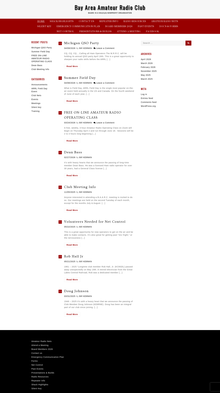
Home (41, 21)
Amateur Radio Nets (164, 21)
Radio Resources (134, 21)
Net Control (65, 31)
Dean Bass (73, 152)
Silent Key (44, 26)
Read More (73, 67)
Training (35, 111)
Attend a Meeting (129, 31)
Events (34, 99)
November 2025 (149, 71)
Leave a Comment (105, 48)
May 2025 (146, 75)
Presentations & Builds (95, 31)
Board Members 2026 (119, 26)
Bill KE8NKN (85, 48)
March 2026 (147, 63)
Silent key (36, 107)
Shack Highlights (62, 21)
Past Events (146, 26)
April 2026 (146, 59)
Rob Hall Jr (73, 256)
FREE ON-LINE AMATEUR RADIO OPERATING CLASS (41, 58)
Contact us (86, 21)
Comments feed (149, 102)
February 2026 (148, 67)
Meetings (36, 103)
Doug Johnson (76, 291)
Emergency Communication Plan (78, 26)
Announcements (39, 84)
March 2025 (147, 79)
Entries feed (147, 98)
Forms (34, 361)
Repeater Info (108, 21)
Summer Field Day (80, 78)
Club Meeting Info (80, 187)
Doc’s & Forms (168, 26)
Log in (144, 94)
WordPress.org (148, 106)
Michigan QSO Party (81, 43)
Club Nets (36, 95)
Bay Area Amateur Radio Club (110, 7)
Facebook (152, 31)
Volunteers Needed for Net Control (95, 222)
